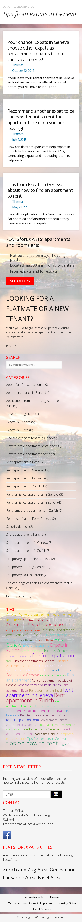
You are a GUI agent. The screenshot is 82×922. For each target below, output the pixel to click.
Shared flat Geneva (46, 734)
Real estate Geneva (22, 675)
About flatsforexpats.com (24, 384)
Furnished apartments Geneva (33, 661)
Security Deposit (26, 725)
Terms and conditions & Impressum (31, 903)
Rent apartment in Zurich (23, 486)
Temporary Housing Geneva (26, 567)
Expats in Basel (43, 640)
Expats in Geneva (18, 422)
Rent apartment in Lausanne (26, 478)
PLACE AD (12, 346)
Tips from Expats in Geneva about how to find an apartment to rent (40, 190)
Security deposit (17, 526)
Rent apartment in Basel (23, 462)
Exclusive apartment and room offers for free (40, 632)
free (9, 661)
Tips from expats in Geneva (46, 738)
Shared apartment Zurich (23, 534)
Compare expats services (23, 630)
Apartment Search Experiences (36, 625)
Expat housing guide (20, 414)
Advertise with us (36, 897)
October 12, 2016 (23, 70)
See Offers (20, 280)
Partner (54, 897)
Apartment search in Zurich (25, 392)
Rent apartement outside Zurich (39, 685)
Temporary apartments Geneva (28, 559)
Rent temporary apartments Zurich (43, 715)
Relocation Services (53, 675)
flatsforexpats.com (54, 655)
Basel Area (49, 877)
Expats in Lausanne (36, 645)
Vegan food (66, 744)
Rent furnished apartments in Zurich (31, 502)
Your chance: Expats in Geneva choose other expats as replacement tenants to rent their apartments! (38, 51)
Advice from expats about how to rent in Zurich (40, 617)
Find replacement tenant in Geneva (30, 438)
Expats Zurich (56, 650)
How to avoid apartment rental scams (32, 446)
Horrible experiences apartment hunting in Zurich (34, 667)
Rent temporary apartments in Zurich (32, 510)
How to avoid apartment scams (28, 454)
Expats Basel (24, 640)
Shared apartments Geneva (39, 729)
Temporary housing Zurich (24, 575)
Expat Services (42, 909)
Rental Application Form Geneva (28, 518)
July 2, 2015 (19, 139)
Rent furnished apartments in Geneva (32, 494)
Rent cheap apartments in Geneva (38, 711)
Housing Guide (66, 903)
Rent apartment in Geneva (24, 470)
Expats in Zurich (17, 430)
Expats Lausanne (31, 651)
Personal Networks (60, 670)
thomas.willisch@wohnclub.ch (32, 824)
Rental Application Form (22, 720)
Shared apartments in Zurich (26, 550)
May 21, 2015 (20, 207)
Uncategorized (16, 596)
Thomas (17, 65)
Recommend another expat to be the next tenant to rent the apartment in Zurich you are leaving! (41, 119)
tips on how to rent (32, 743)
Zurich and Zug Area (25, 869)
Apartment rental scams (39, 620)
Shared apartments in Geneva (27, 542)
